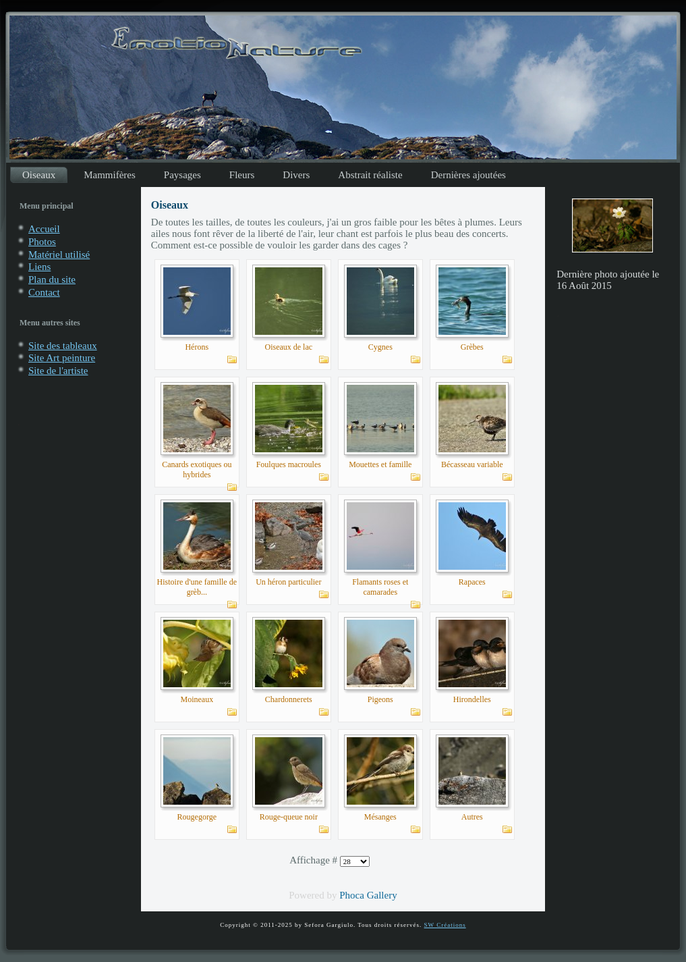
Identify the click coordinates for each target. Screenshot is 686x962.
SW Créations (445, 924)
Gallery (382, 895)
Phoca (351, 895)
